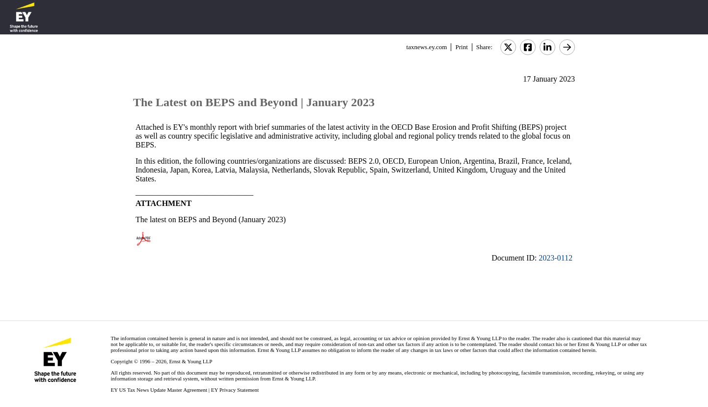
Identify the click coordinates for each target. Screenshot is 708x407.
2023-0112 (555, 258)
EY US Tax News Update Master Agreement (158, 390)
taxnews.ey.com (427, 47)
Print (461, 47)
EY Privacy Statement (235, 390)
